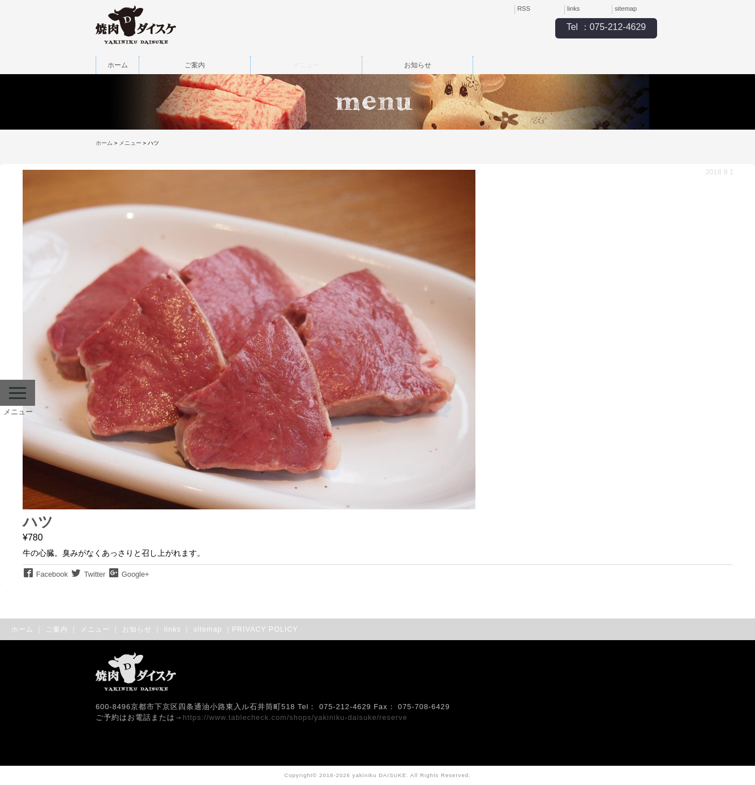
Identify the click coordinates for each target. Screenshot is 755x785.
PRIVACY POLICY (265, 629)
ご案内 (195, 65)
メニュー (306, 65)
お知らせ (417, 65)
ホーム (118, 65)
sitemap (626, 8)
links (573, 8)
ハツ (38, 522)
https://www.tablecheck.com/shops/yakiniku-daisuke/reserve (295, 717)
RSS (523, 8)
